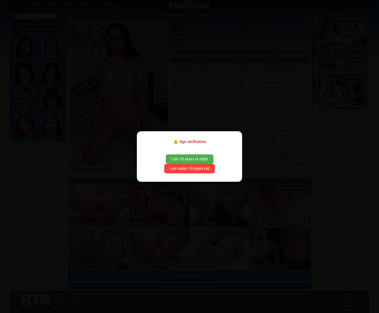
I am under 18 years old (189, 168)
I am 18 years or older (189, 158)
